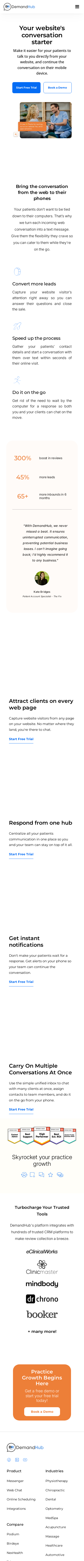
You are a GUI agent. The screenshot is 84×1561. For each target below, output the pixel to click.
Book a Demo (57, 87)
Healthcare (53, 1545)
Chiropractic (55, 1490)
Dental (50, 1499)
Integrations (16, 1509)
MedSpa (51, 1518)
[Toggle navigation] (77, 8)
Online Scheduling (21, 1499)
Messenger (15, 1481)
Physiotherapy (56, 1481)
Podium (13, 1534)
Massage (52, 1536)
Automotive (54, 1555)
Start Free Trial (26, 87)
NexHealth (15, 1553)
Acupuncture (55, 1527)
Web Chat (14, 1490)
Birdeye (13, 1543)
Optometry (54, 1509)
